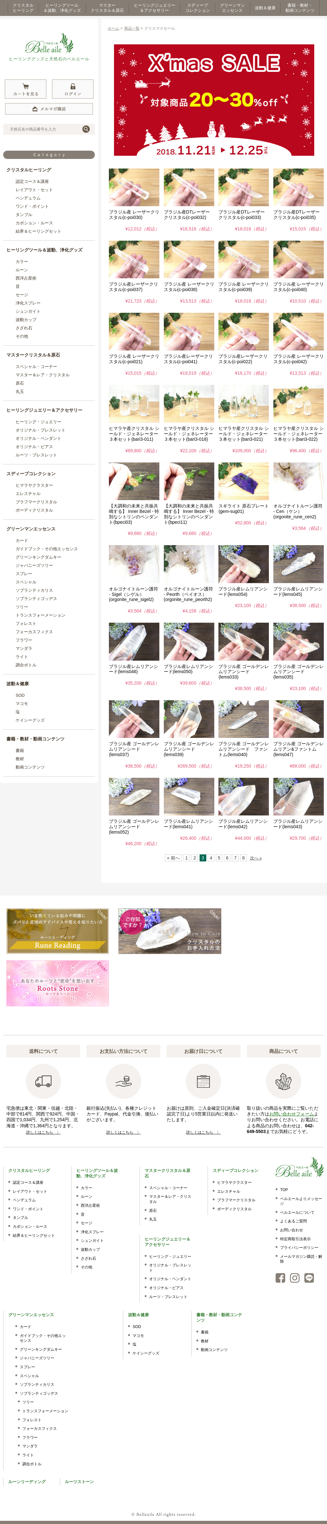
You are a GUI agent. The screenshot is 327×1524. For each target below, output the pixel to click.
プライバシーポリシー (299, 1247)
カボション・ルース (34, 223)
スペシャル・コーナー (36, 366)
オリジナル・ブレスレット (40, 430)
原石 (20, 383)
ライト (22, 656)
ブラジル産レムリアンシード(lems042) (243, 824)
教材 (20, 758)
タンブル (24, 214)
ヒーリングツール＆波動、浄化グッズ (44, 249)
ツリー (22, 606)
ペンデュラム (28, 198)
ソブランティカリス (34, 590)
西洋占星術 (26, 278)
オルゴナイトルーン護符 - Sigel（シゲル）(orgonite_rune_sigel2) (133, 594)
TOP (284, 1190)
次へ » (256, 858)
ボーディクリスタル (34, 510)
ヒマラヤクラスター (34, 485)
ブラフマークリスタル (36, 501)
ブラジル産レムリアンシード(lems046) (133, 669)
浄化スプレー (28, 303)
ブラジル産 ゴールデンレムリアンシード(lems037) (134, 749)
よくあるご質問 (293, 1221)
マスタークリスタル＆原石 (33, 354)
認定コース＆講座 (32, 181)
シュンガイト (28, 311)
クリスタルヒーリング (28, 169)
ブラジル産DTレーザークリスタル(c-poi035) (296, 214)
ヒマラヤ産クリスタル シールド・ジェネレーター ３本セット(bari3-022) (300, 434)
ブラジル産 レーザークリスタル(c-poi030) (134, 214)
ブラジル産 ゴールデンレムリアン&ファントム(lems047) (298, 749)
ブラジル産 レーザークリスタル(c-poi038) (189, 287)
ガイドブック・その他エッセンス (47, 548)
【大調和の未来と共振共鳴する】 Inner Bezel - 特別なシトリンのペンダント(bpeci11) (189, 513)
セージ (22, 294)
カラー (22, 261)
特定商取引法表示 (295, 1239)
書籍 (20, 750)
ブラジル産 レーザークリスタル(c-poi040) (298, 287)
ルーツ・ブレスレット (36, 455)
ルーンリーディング (27, 1481)
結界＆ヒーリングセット (38, 231)
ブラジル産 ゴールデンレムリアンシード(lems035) (298, 672)
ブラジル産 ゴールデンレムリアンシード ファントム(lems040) (243, 749)
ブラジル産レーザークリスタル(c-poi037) (133, 287)
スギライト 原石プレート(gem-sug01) (243, 508)
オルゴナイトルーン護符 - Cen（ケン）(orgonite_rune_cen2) (298, 511)
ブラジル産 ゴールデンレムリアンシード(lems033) (243, 672)
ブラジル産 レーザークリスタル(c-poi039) (243, 287)
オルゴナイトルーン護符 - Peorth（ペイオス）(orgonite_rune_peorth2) (188, 594)
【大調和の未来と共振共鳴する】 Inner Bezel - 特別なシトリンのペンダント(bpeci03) (134, 513)
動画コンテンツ (30, 767)
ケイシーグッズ (30, 720)
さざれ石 (24, 328)
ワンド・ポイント (32, 206)
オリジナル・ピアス (34, 446)
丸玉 (20, 391)
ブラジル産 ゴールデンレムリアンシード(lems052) (134, 827)
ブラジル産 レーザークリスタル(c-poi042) (298, 359)
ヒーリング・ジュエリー (38, 421)
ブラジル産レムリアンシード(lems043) (298, 824)
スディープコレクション (31, 473)
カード (22, 540)
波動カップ (26, 319)
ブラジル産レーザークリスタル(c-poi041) (188, 359)
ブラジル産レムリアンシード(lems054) (243, 591)
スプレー (24, 573)
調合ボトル (26, 665)
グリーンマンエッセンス (31, 528)
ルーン (22, 269)
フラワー (24, 640)
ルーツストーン (79, 1481)
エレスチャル (28, 493)
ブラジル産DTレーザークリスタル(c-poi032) (187, 214)
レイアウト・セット (34, 189)
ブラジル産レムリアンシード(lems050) (188, 669)
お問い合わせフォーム (291, 1113)
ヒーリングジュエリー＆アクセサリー (44, 410)
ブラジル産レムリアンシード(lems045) (298, 591)
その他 (22, 336)
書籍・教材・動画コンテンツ (35, 738)
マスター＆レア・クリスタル (43, 374)
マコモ (22, 703)
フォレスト (26, 623)
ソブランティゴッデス (36, 598)
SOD (20, 695)
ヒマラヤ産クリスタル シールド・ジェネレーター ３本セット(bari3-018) (190, 434)
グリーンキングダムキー (38, 557)
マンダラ (24, 648)
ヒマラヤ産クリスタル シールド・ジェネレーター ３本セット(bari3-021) (245, 434)
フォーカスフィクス (34, 631)
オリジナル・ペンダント (38, 438)
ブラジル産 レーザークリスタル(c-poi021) (134, 359)
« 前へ (173, 857)
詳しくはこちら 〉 (43, 1132)
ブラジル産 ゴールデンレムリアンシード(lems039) (189, 749)
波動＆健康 (17, 683)
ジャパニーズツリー (34, 565)
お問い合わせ (291, 1230)
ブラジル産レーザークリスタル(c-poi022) (243, 359)
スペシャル (26, 582)
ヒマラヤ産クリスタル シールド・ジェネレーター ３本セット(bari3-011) (136, 434)
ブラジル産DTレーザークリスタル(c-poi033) (241, 214)
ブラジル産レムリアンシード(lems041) (188, 824)
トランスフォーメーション (40, 615)
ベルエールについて (297, 1212)
